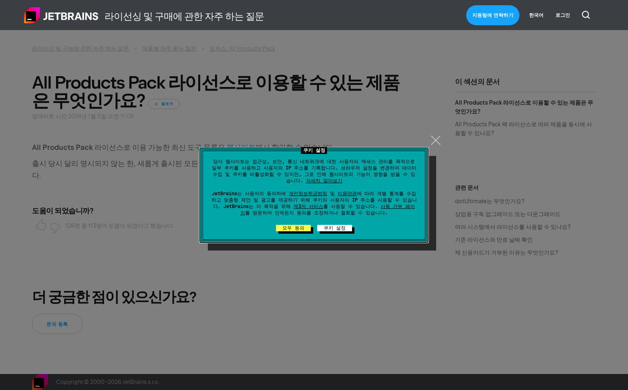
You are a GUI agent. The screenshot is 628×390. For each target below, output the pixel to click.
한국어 (536, 15)
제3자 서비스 (308, 206)
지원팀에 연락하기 (493, 15)
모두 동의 (293, 228)
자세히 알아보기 (324, 181)
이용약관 (347, 193)
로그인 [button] (563, 15)
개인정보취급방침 (308, 193)
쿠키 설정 (335, 228)
